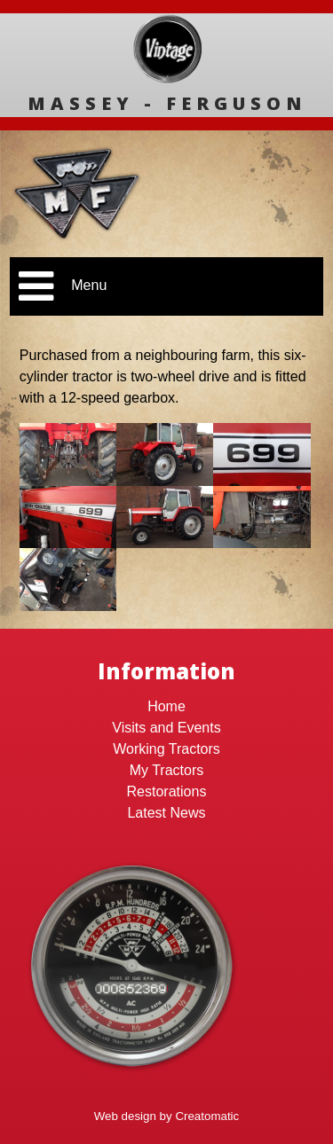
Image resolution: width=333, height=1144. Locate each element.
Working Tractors (166, 748)
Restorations (167, 791)
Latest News (166, 812)
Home (166, 706)
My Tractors (167, 770)
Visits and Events (166, 727)
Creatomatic (207, 1116)
